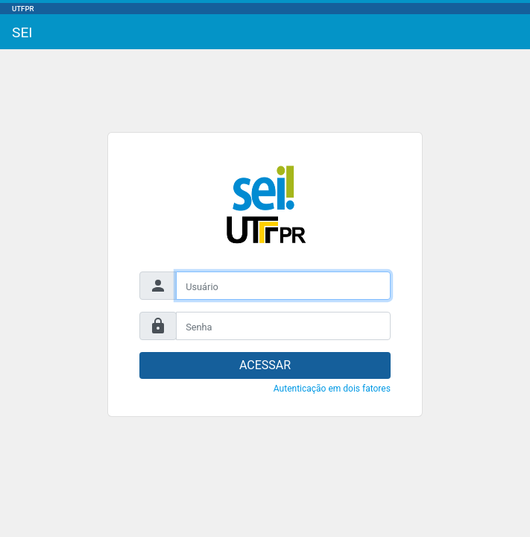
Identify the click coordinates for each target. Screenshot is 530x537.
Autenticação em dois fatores (332, 388)
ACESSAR (265, 365)
